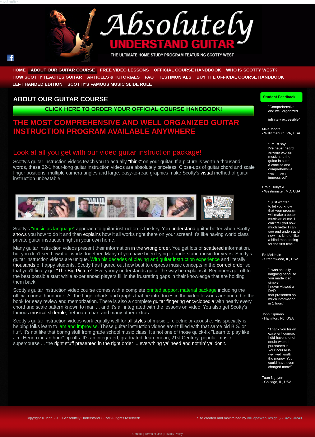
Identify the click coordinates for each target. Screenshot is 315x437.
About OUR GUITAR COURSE (63, 70)
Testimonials (175, 77)
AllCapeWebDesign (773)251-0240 (274, 418)
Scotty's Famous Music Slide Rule (110, 84)
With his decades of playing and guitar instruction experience (155, 259)
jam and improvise (78, 326)
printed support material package (182, 290)
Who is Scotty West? (252, 70)
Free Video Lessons (124, 70)
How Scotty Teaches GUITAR (47, 77)
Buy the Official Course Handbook (240, 77)
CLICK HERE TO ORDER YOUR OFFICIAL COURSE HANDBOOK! (133, 109)
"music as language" (53, 228)
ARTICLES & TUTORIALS (113, 77)
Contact (137, 434)
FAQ (149, 77)
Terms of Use (154, 434)
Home (19, 70)
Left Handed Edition (37, 84)
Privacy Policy (174, 434)
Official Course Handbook (187, 70)
